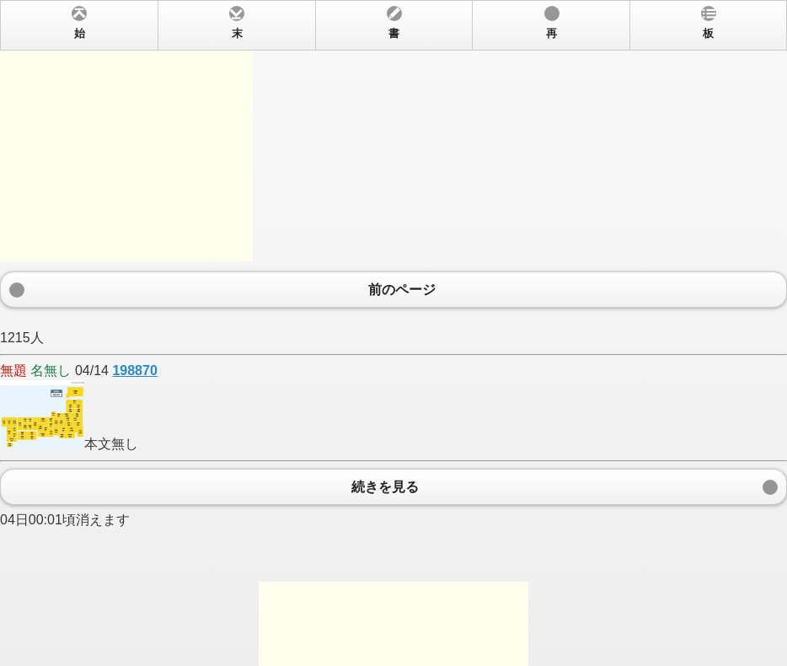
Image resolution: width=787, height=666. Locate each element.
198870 (134, 370)
